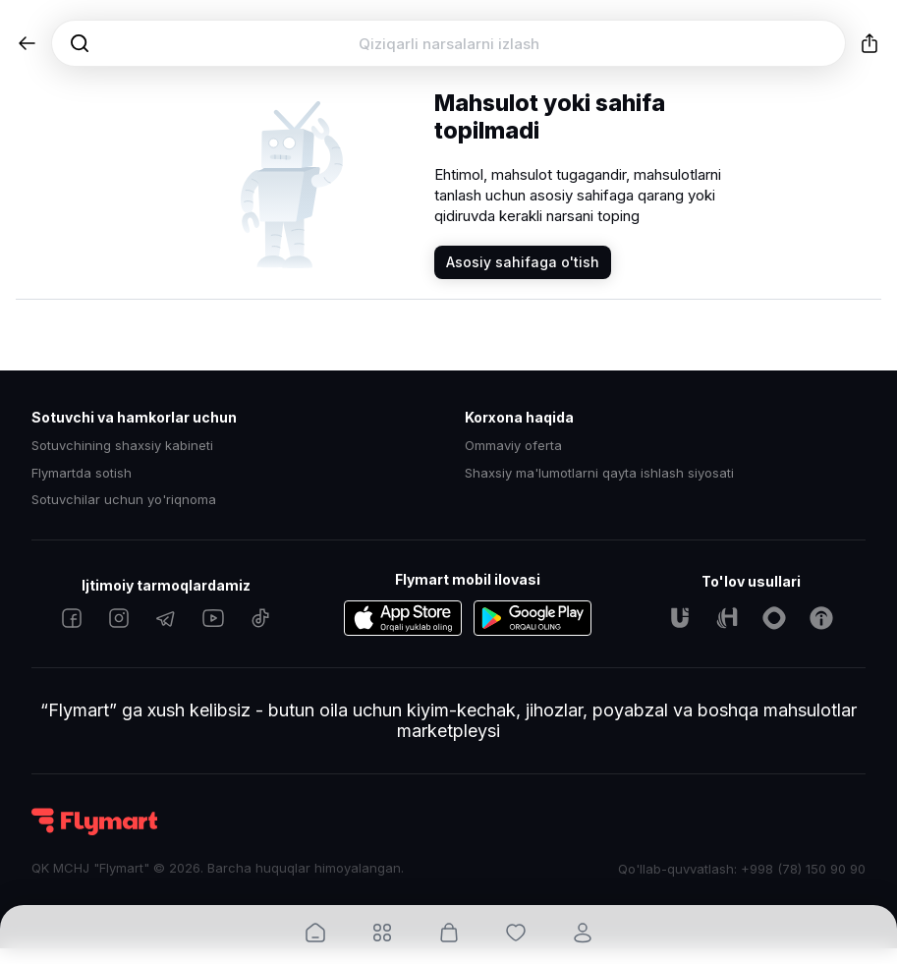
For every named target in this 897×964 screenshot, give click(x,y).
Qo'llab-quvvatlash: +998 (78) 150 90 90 (742, 869)
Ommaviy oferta (513, 445)
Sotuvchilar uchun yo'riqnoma (123, 499)
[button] (27, 43)
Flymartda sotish (81, 473)
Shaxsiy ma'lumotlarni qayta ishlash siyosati (599, 473)
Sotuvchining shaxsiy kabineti (122, 445)
